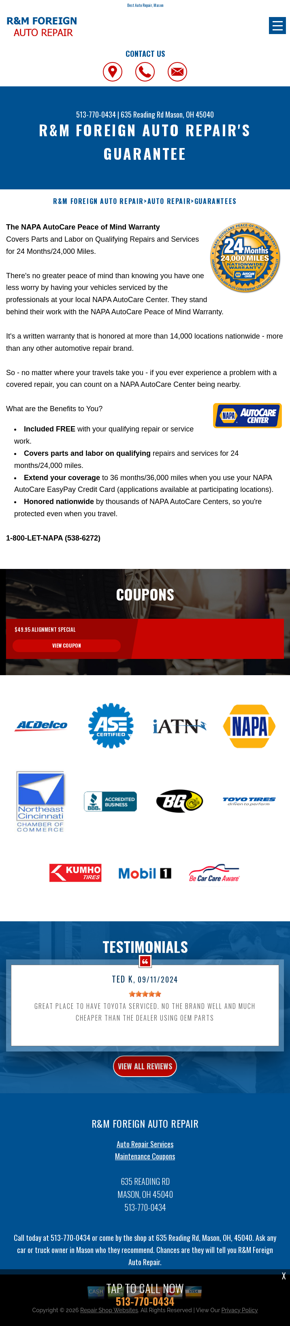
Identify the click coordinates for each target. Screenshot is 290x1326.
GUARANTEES (215, 201)
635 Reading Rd (142, 114)
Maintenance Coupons (145, 1195)
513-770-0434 (96, 114)
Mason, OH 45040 (189, 114)
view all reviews (145, 1105)
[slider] (145, 1033)
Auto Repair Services (145, 1183)
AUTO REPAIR (169, 201)
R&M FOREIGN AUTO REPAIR (98, 201)
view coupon (66, 685)
